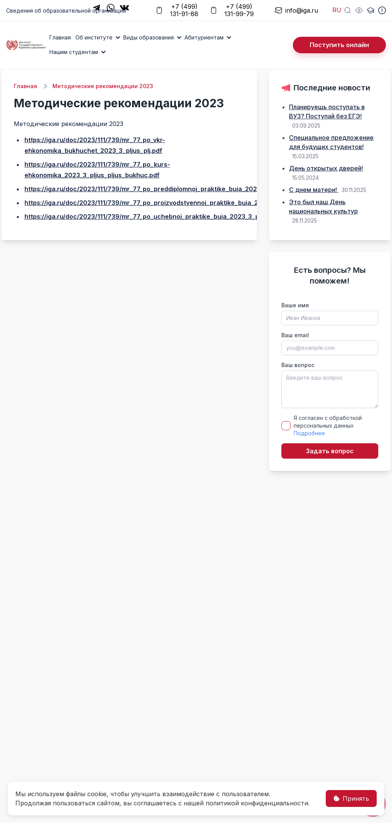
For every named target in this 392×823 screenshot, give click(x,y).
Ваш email (295, 335)
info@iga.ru (292, 11)
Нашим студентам (73, 52)
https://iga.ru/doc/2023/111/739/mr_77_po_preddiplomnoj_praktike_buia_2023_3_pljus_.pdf (162, 189)
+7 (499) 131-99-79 (232, 10)
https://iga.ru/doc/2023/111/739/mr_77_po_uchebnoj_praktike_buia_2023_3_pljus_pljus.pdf (161, 216)
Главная (60, 37)
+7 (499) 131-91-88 (176, 10)
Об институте (94, 37)
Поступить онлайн (339, 45)
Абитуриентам (204, 37)
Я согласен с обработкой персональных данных (328, 425)
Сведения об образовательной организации (66, 10)
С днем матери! (313, 189)
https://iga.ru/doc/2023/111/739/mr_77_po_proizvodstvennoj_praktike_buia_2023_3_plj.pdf (161, 203)
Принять (351, 798)
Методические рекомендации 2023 (102, 86)
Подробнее (309, 433)
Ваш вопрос (297, 365)
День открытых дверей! (326, 168)
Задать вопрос (330, 451)
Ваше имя (295, 305)
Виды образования (148, 37)
